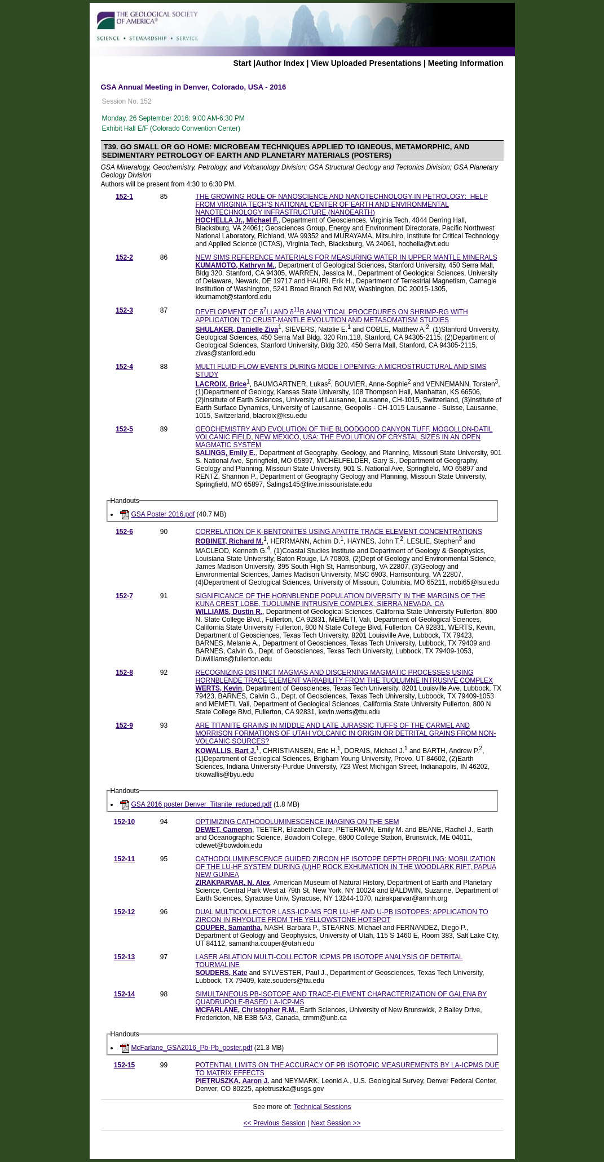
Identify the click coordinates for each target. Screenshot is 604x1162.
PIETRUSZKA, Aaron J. (233, 1081)
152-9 (124, 725)
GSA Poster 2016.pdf (163, 514)
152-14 (124, 994)
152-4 (124, 367)
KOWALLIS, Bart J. (226, 751)
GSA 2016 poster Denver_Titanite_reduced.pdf (201, 804)
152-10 (124, 822)
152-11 (124, 859)
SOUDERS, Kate (222, 973)
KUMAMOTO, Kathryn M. (235, 265)
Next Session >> (335, 1123)
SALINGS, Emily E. (226, 453)
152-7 (124, 596)
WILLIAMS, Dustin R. (229, 612)
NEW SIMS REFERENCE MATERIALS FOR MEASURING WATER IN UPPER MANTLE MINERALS (346, 257)
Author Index (279, 63)
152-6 (124, 532)
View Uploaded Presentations (366, 63)
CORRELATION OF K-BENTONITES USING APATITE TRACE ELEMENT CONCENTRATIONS (339, 532)
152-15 (124, 1065)
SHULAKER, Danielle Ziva (237, 329)
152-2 (124, 257)
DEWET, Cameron (224, 830)
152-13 (124, 957)
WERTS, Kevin (219, 688)
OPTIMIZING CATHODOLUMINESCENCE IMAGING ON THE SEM (297, 822)
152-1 (124, 197)
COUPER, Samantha (228, 928)
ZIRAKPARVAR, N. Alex (233, 883)
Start (242, 63)
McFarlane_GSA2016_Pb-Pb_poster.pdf (192, 1048)
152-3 (124, 310)
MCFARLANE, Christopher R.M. (246, 1010)
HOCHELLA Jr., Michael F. (237, 220)
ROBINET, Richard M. (230, 541)
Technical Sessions (322, 1107)
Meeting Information (466, 63)
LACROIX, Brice (221, 384)
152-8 (124, 672)
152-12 (124, 912)
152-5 (124, 429)
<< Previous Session (275, 1123)
